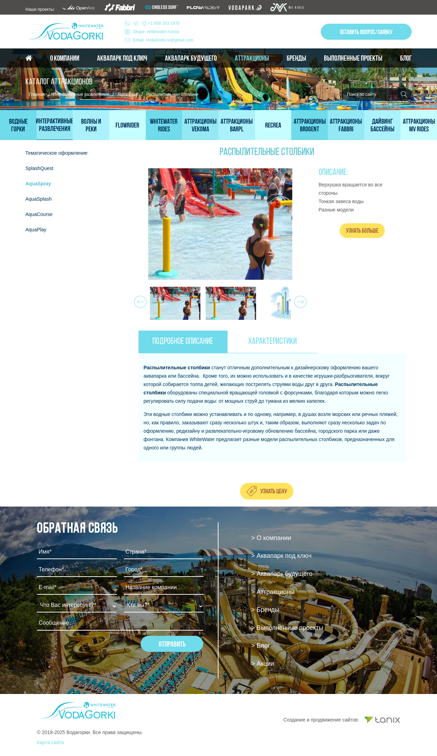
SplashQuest (39, 168)
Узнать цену (273, 491)
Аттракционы (252, 58)
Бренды (296, 58)
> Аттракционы (273, 591)
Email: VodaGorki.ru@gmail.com (163, 40)
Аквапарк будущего (191, 58)
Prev (139, 300)
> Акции (262, 663)
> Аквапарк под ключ (281, 555)
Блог (406, 58)
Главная (37, 94)
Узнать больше (362, 230)
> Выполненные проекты (287, 627)
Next (299, 300)
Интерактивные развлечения (81, 94)
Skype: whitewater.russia (156, 31)
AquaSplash (38, 199)
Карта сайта (50, 742)
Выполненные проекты (353, 58)
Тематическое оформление (56, 153)
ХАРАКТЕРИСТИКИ (272, 341)
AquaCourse (39, 214)
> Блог (260, 645)
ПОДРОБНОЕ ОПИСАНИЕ (182, 341)
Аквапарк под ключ (122, 58)
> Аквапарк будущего (281, 573)
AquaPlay (35, 229)
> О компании (271, 537)
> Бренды (265, 609)
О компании (64, 58)
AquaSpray (127, 94)
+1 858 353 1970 (156, 23)
